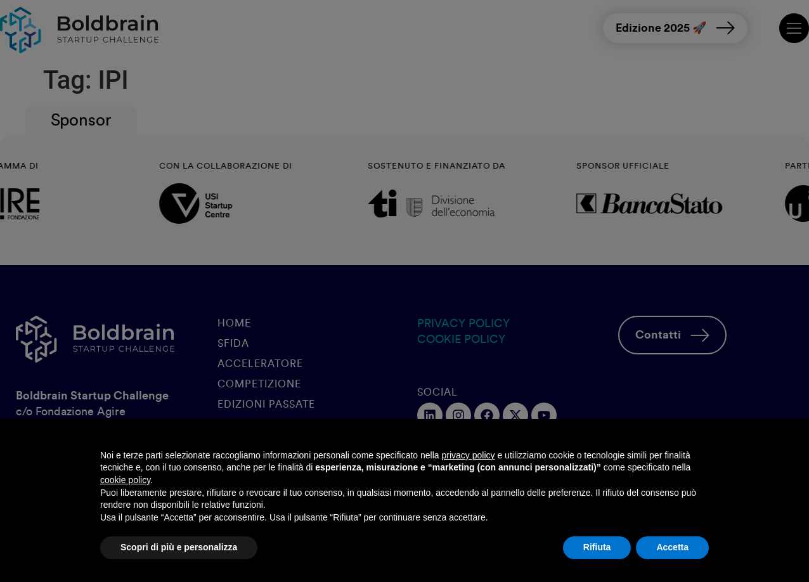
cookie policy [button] (125, 480)
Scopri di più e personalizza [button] (178, 547)
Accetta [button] (672, 547)
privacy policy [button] (468, 455)
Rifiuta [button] (597, 547)
